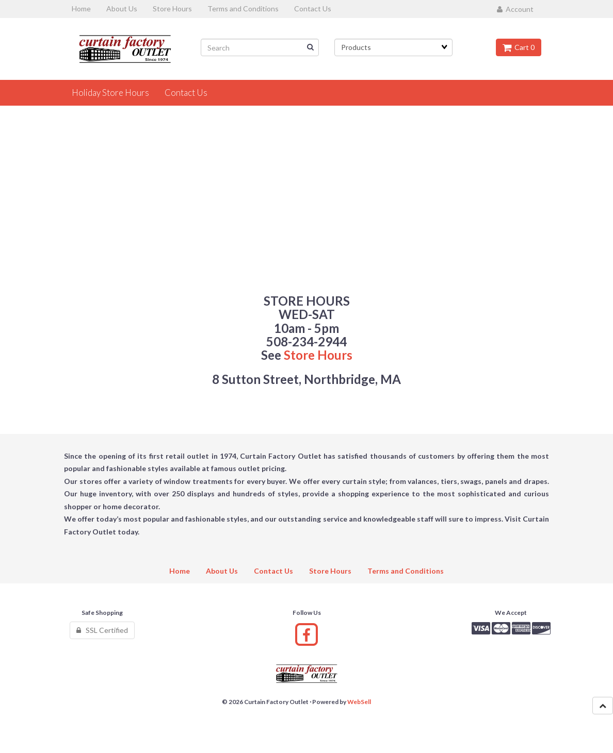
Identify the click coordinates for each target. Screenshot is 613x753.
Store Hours (318, 354)
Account (515, 9)
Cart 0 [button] (519, 47)
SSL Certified (102, 630)
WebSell (359, 702)
